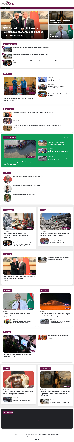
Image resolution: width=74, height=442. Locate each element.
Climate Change (10, 137)
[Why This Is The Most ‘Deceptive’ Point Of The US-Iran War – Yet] (7, 179)
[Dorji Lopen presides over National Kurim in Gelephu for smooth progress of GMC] (42, 337)
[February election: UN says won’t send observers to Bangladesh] (42, 79)
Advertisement (29, 436)
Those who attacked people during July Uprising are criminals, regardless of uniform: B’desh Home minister (38, 60)
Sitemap (48, 436)
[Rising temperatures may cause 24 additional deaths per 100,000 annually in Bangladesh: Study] (42, 150)
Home (19, 436)
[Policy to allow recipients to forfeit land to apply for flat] (61, 32)
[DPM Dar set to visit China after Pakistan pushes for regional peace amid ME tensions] (24, 25)
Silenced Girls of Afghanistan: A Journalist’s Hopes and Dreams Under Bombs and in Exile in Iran (60, 20)
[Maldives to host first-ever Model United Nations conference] (42, 94)
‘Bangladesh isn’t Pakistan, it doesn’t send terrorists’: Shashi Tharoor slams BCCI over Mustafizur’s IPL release (38, 119)
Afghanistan (45, 368)
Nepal (6, 368)
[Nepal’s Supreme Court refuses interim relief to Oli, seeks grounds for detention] (18, 379)
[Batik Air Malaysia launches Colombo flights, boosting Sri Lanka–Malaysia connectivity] (55, 301)
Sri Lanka (44, 290)
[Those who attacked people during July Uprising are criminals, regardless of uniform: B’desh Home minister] (7, 63)
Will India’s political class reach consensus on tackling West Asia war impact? (31, 47)
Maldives (7, 290)
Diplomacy (8, 74)
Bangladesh (8, 210)
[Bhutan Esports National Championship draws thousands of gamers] (19, 344)
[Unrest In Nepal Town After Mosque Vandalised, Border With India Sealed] (7, 399)
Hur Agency (56, 434)
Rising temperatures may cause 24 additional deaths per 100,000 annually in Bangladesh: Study (58, 151)
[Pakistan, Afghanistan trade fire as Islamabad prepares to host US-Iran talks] (7, 56)
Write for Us (53, 436)
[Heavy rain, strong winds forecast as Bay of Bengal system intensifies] (42, 158)
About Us (23, 436)
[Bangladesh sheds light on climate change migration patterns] (20, 149)
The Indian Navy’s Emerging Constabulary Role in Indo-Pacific (27, 185)
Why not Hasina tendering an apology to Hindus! (24, 194)
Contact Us (36, 436)
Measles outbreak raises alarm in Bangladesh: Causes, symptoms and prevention (15, 235)
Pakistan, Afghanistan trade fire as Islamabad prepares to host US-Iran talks (30, 54)
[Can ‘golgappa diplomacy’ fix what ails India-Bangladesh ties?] (20, 86)
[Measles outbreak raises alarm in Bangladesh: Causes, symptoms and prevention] (18, 221)
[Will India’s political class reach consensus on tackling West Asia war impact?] (7, 49)
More (65, 137)
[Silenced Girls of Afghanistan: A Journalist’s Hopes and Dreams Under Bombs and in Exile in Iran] (61, 17)
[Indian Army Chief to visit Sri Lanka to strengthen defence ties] (42, 87)
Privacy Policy (42, 436)
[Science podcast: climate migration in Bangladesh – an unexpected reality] (42, 143)
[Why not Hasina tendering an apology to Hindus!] (7, 198)
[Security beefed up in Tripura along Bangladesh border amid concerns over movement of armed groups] (7, 128)
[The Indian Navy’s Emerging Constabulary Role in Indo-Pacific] (7, 189)
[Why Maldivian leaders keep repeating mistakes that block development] (7, 321)
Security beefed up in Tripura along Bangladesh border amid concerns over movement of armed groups (37, 125)
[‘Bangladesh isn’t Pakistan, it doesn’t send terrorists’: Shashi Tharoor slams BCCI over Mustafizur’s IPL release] (7, 121)
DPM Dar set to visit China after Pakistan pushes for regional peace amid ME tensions (23, 32)
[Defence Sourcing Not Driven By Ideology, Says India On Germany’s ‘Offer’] (44, 241)
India (43, 210)
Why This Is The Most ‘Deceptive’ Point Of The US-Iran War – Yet (28, 176)
